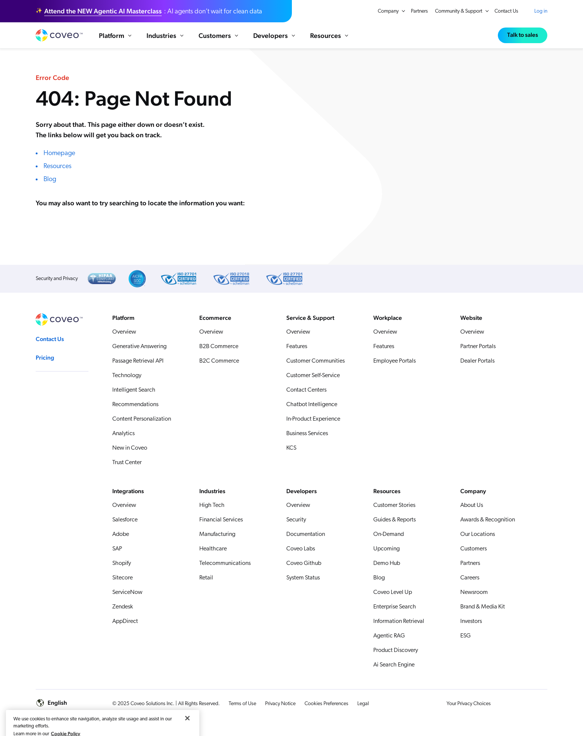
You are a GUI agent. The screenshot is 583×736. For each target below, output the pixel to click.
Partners (419, 11)
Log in (540, 11)
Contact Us (506, 11)
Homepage (59, 157)
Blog (50, 183)
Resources (57, 170)
